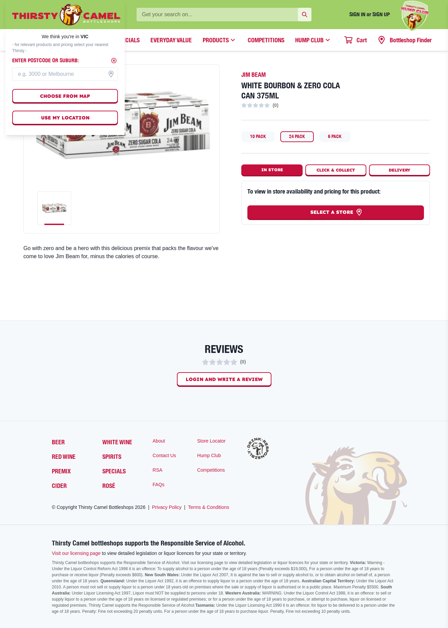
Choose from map (65, 96)
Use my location (65, 118)
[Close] (114, 61)
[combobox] (65, 74)
